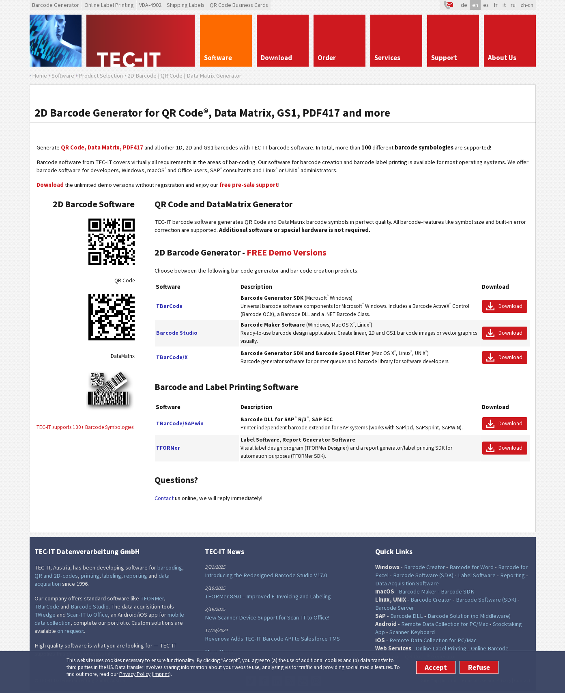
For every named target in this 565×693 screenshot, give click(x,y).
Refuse (479, 667)
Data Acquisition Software (407, 583)
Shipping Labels (185, 5)
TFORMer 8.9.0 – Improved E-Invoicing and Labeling (268, 596)
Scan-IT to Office (87, 614)
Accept (436, 667)
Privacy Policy (134, 674)
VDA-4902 (150, 5)
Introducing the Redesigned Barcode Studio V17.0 (266, 575)
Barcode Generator (55, 5)
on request (70, 631)
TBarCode (46, 606)
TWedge (45, 614)
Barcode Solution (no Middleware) (469, 615)
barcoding (169, 567)
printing (90, 575)
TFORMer (152, 598)
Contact (164, 498)
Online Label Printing (109, 5)
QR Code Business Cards (239, 5)
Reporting (512, 575)
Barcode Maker (417, 591)
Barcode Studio (90, 606)
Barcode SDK (457, 591)
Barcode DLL (406, 615)
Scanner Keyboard (412, 632)
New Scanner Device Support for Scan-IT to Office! (267, 617)
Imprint (161, 674)
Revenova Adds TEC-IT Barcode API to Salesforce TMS (272, 638)
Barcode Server (394, 607)
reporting (135, 575)
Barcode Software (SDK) (423, 575)
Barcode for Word (471, 567)
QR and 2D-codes (56, 575)
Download (510, 306)
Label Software (477, 575)
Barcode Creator (424, 567)
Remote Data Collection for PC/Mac (444, 624)
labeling (111, 575)
